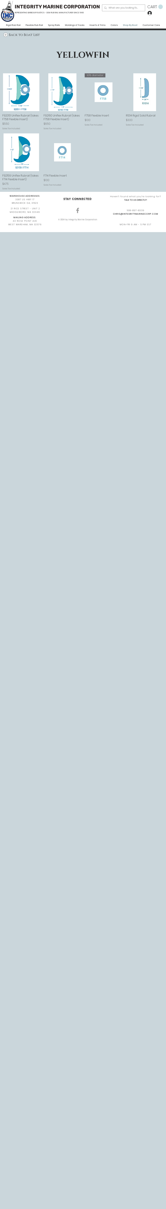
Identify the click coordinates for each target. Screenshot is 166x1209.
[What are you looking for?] (123, 8)
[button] (155, 7)
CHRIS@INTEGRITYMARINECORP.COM (135, 213)
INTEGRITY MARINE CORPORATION (57, 7)
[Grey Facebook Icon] (77, 210)
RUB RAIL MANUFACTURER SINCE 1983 (67, 12)
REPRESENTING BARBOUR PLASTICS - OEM (32, 12)
